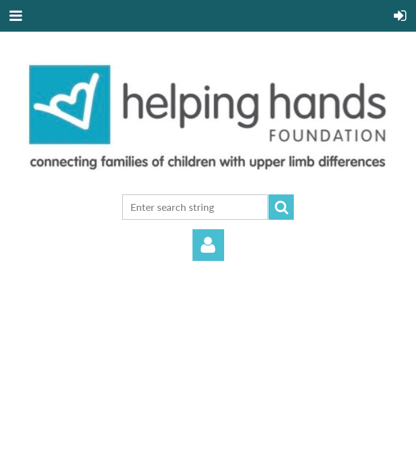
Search (281, 207)
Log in (208, 245)
